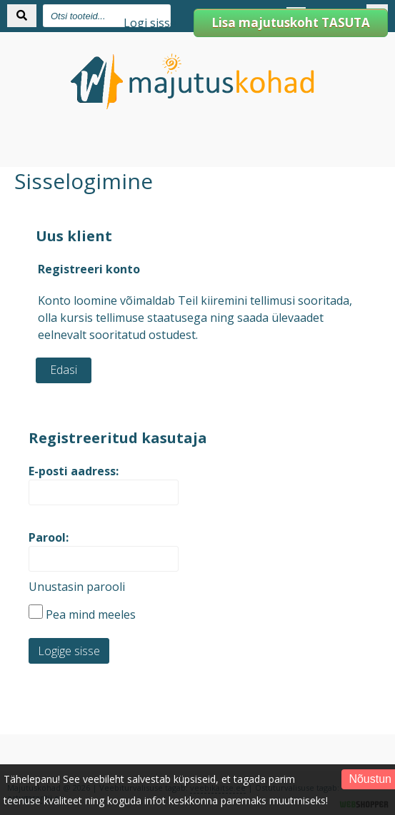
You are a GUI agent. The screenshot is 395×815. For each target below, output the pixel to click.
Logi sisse (150, 23)
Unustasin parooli (77, 586)
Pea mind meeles (82, 614)
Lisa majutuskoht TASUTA (290, 22)
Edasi (63, 370)
